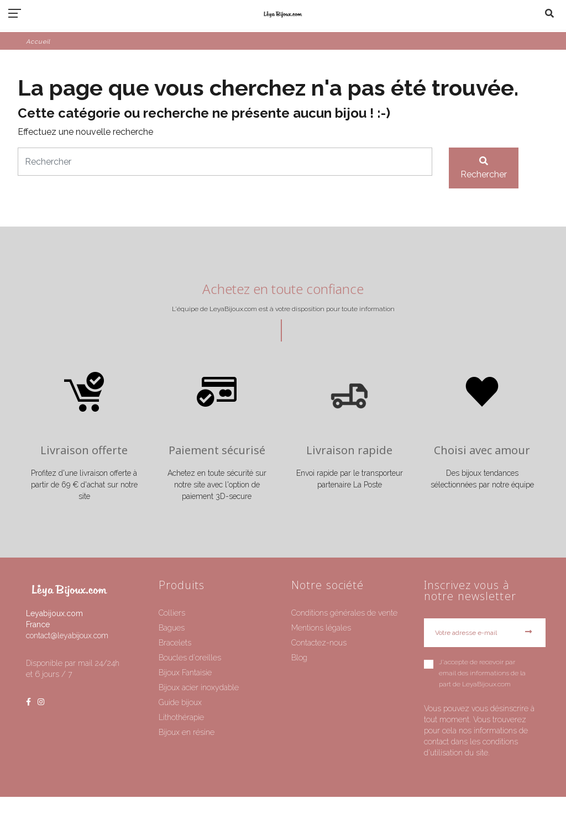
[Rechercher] (225, 162)
